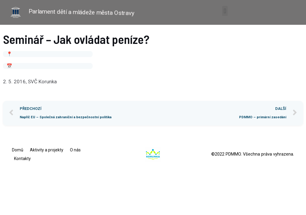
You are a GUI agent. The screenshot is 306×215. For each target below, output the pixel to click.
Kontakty (22, 158)
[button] (225, 11)
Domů (17, 150)
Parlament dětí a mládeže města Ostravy (81, 12)
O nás (75, 150)
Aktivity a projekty (46, 150)
